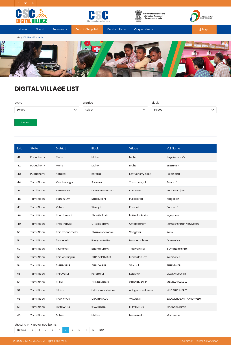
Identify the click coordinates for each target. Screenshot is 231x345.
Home (23, 29)
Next (101, 329)
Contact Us (115, 29)
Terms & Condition (206, 341)
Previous (22, 329)
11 (86, 329)
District (88, 103)
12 (93, 329)
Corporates (142, 29)
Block (155, 103)
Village (133, 148)
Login (204, 29)
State (18, 103)
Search (25, 122)
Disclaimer (186, 341)
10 (79, 329)
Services (58, 29)
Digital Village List (87, 29)
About (39, 29)
